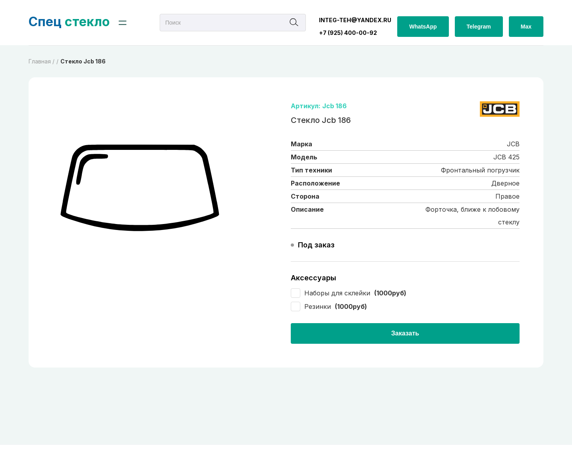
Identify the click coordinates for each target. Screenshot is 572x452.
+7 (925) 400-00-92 (348, 32)
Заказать (405, 333)
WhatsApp (423, 26)
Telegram (479, 26)
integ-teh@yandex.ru (355, 20)
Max (526, 26)
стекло (69, 21)
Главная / (41, 61)
